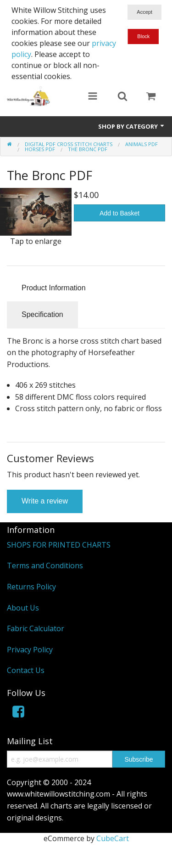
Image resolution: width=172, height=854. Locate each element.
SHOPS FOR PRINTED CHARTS (59, 545)
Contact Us (25, 670)
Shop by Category (131, 126)
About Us (23, 608)
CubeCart (112, 838)
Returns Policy (31, 587)
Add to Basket (119, 213)
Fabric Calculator (35, 628)
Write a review (45, 501)
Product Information (54, 288)
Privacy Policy (30, 650)
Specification (42, 314)
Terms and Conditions (45, 565)
